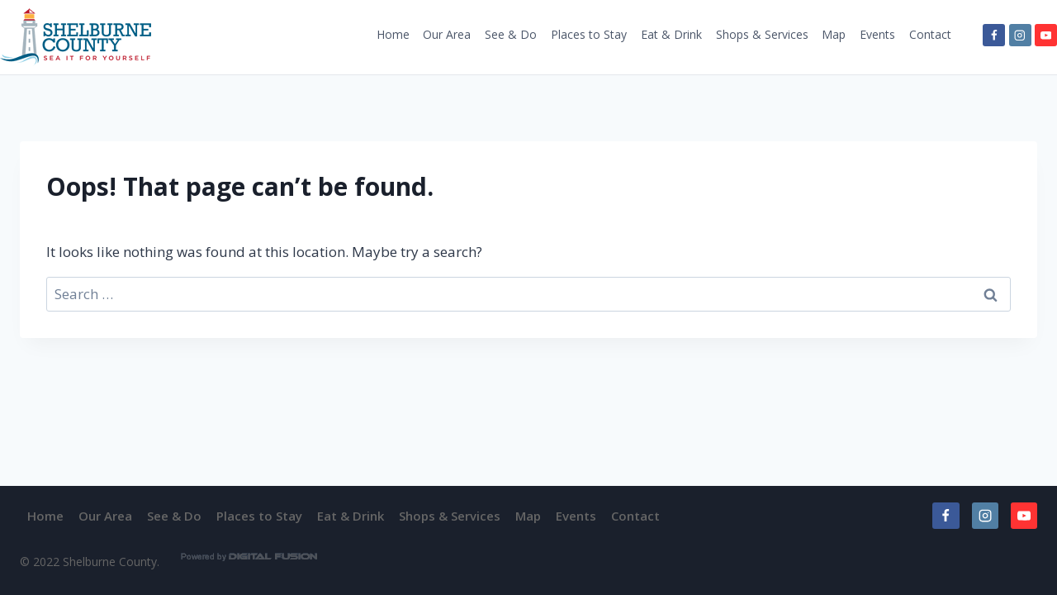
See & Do (511, 34)
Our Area (447, 34)
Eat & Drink (671, 34)
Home (393, 34)
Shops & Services (762, 34)
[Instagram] (1020, 35)
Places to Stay (589, 34)
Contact (930, 34)
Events (877, 34)
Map (834, 34)
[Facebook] (994, 35)
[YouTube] (1046, 35)
